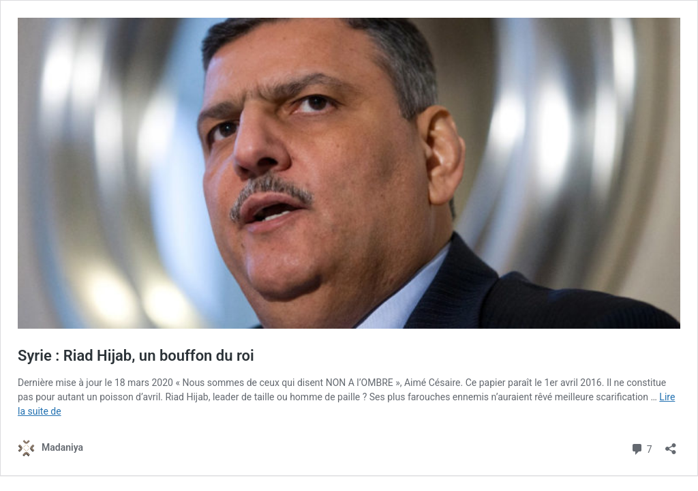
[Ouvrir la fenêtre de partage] (670, 444)
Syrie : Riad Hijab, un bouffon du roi (136, 355)
